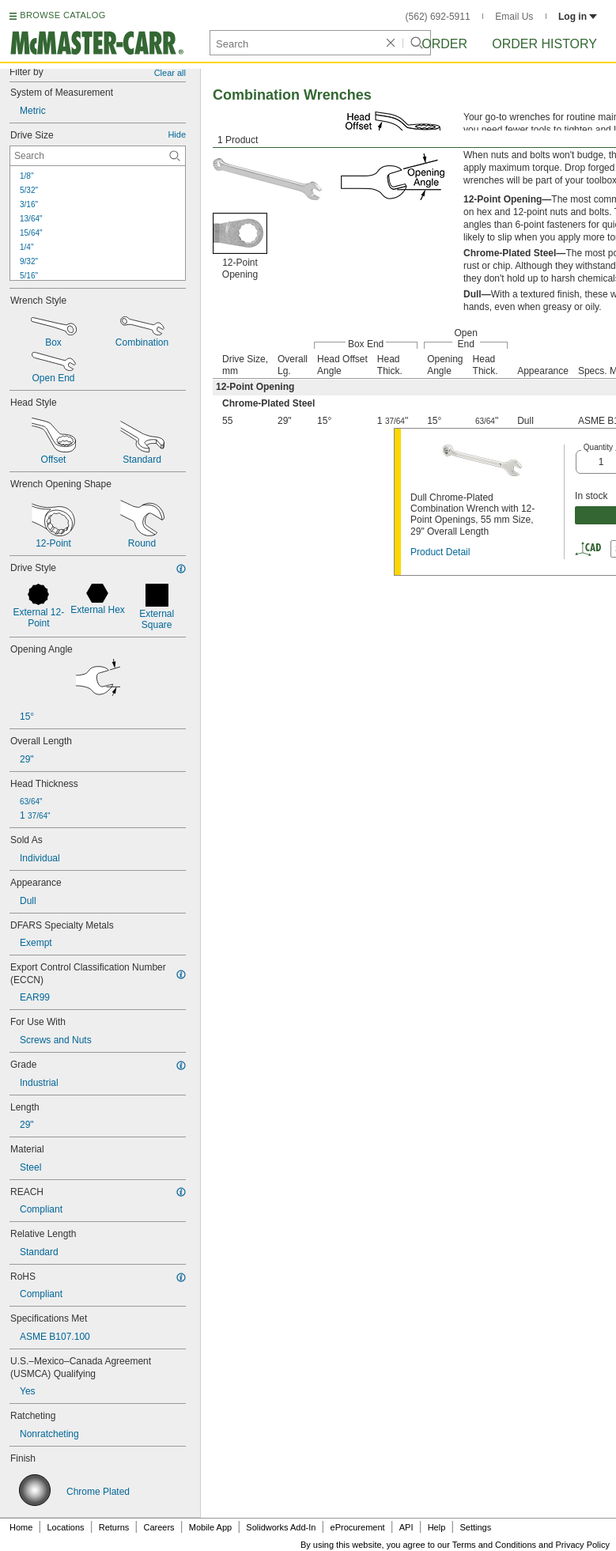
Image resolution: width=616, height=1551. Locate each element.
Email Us (514, 16)
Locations (66, 1527)
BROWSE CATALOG (62, 15)
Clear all (170, 73)
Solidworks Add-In (281, 1527)
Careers (158, 1527)
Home (20, 1527)
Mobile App (210, 1527)
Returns (114, 1527)
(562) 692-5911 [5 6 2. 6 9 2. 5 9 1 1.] (438, 16)
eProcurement (358, 1527)
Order (444, 44)
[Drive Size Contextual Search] (97, 156)
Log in (577, 16)
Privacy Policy (583, 1544)
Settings (475, 1527)
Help (437, 1527)
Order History (544, 44)
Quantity (598, 447)
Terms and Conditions (494, 1544)
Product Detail (440, 552)
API (406, 1527)
